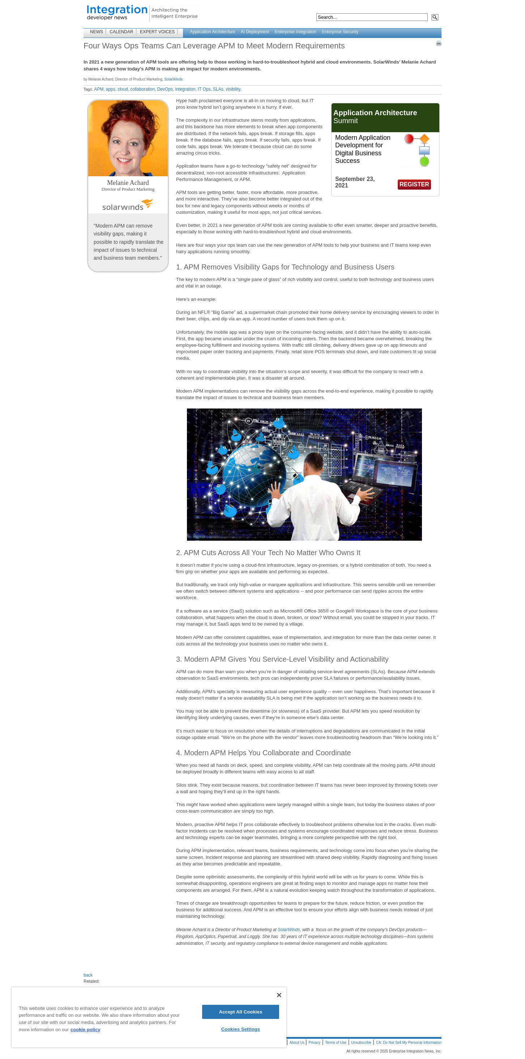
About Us (298, 1043)
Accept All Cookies (240, 1012)
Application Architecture (212, 31)
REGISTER (414, 184)
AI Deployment (255, 31)
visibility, (234, 89)
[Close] (279, 995)
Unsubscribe (361, 1043)
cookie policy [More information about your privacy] (85, 1029)
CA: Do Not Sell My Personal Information (408, 1043)
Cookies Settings (240, 1029)
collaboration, (143, 89)
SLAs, (219, 89)
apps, (111, 89)
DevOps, (165, 89)
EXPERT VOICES (157, 31)
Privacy (314, 1043)
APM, (99, 89)
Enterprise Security (340, 31)
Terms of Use (335, 1043)
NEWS (96, 31)
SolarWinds (173, 79)
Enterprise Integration (295, 31)
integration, (185, 89)
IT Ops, (205, 89)
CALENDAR (121, 31)
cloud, (123, 89)
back (88, 975)
